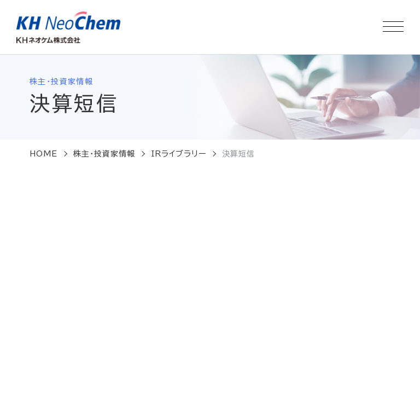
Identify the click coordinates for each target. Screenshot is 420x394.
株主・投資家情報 (104, 154)
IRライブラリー (179, 154)
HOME (44, 154)
